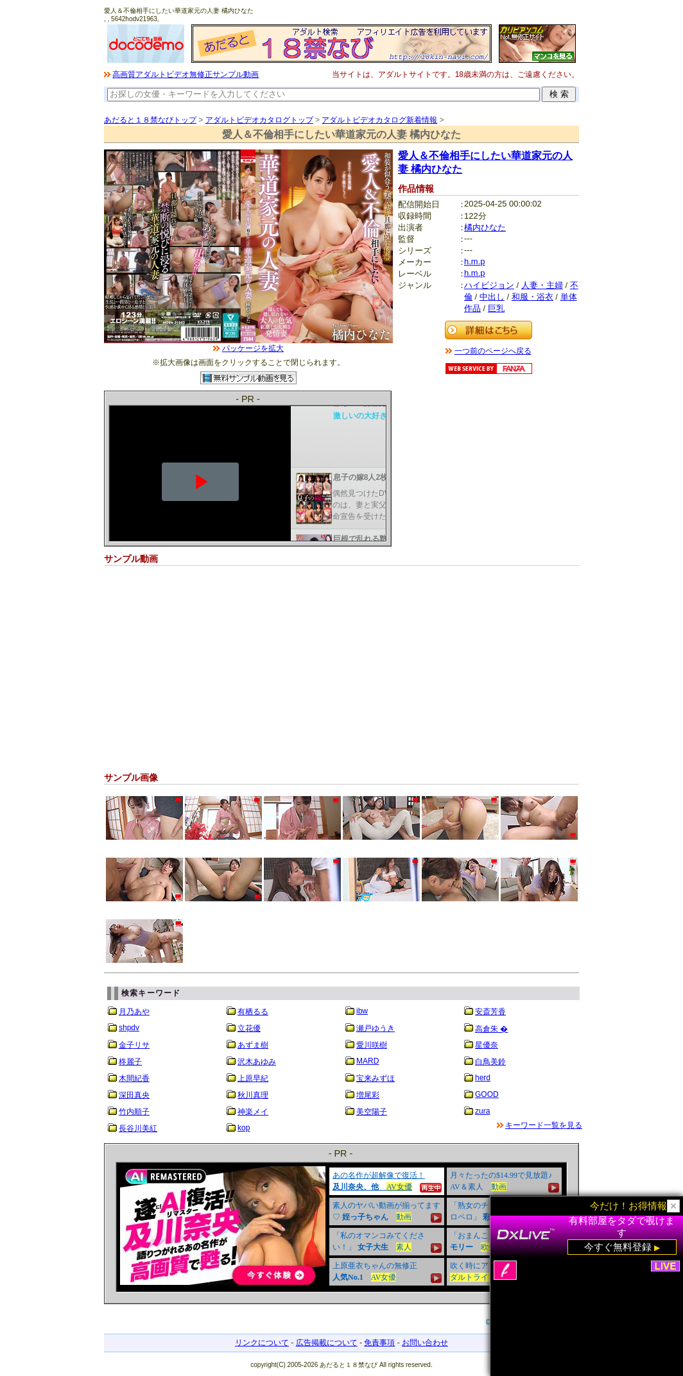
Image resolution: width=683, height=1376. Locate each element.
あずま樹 (253, 1044)
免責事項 (379, 1342)
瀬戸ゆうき (375, 1028)
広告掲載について (327, 1342)
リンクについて (262, 1342)
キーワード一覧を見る (543, 1125)
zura (482, 1111)
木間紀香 (134, 1078)
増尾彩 (367, 1095)
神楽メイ (253, 1111)
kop (244, 1127)
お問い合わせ (425, 1342)
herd (482, 1077)
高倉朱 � (491, 1028)
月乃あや (134, 1011)
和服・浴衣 (532, 297)
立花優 (249, 1028)
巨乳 (496, 308)
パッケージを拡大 (253, 348)
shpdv (129, 1027)
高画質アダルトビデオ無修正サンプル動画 (185, 74)
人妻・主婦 (542, 285)
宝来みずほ (375, 1078)
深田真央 (134, 1095)
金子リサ (134, 1044)
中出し (492, 297)
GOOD (487, 1094)
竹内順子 (134, 1111)
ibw (362, 1011)
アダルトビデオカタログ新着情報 (379, 119)
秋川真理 (253, 1095)
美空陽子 (371, 1111)
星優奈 (486, 1044)
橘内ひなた (485, 227)
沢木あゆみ (257, 1061)
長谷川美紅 (138, 1128)
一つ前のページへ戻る (493, 350)
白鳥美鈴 (490, 1061)
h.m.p (474, 261)
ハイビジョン (489, 285)
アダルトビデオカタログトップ (259, 119)
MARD (367, 1061)
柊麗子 (130, 1061)
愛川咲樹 (371, 1044)
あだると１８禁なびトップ (150, 119)
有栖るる (253, 1011)
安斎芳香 (490, 1011)
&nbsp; (341, 1227)
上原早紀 (253, 1078)
